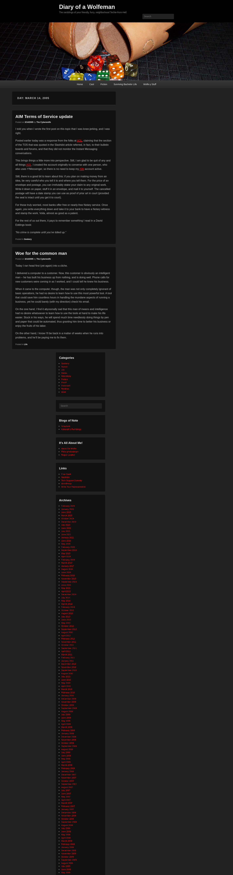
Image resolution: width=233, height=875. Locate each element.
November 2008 (68, 740)
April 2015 (66, 591)
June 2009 (66, 717)
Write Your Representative (73, 487)
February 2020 (68, 547)
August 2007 (67, 787)
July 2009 (65, 714)
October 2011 (67, 645)
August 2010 (67, 673)
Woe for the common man (41, 253)
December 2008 (68, 736)
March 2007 (66, 803)
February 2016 (68, 575)
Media (64, 373)
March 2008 (66, 765)
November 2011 (68, 642)
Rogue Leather (68, 455)
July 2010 (65, 676)
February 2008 (68, 768)
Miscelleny (66, 376)
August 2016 (67, 569)
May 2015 (65, 588)
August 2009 (67, 711)
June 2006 (66, 831)
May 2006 (65, 834)
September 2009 (69, 708)
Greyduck (65, 426)
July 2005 (65, 866)
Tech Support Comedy (71, 480)
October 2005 (67, 857)
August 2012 (67, 632)
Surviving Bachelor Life (125, 84)
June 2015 (66, 585)
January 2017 (67, 566)
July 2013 (65, 616)
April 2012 (66, 635)
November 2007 (68, 777)
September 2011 (69, 648)
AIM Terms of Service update (44, 116)
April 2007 (66, 800)
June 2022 (66, 528)
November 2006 (68, 815)
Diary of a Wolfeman (87, 7)
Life (25, 344)
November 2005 (68, 853)
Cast (91, 84)
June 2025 (66, 512)
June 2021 (66, 534)
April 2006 (66, 838)
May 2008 (65, 759)
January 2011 (67, 661)
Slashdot (65, 477)
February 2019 (68, 559)
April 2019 (66, 556)
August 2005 (67, 863)
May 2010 (65, 683)
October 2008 (67, 743)
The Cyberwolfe (43, 122)
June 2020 (66, 541)
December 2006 (68, 812)
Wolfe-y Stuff (149, 84)
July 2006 (65, 828)
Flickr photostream (69, 451)
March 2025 (66, 515)
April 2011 (66, 651)
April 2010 (66, 686)
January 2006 (67, 847)
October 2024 (67, 518)
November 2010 (68, 667)
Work (63, 392)
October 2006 (67, 819)
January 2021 (67, 537)
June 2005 (66, 869)
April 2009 (66, 724)
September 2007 (69, 784)
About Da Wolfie (68, 448)
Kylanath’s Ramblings (71, 429)
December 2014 (68, 594)
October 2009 (67, 705)
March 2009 (66, 727)
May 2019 (65, 553)
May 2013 (65, 623)
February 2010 (68, 692)
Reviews (65, 389)
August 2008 (67, 749)
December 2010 (68, 664)
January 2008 (67, 771)
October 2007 (67, 781)
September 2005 (69, 860)
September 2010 (69, 670)
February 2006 (68, 844)
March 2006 (66, 841)
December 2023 (68, 522)
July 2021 (65, 531)
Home (80, 84)
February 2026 (68, 506)
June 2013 (66, 619)
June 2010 (66, 680)
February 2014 (68, 607)
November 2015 (68, 578)
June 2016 (66, 572)
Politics (64, 379)
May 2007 (65, 796)
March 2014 (66, 604)
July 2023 (65, 525)
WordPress (66, 483)
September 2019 (69, 550)
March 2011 (66, 654)
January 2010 (67, 695)
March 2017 (66, 563)
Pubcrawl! (65, 385)
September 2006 (69, 822)
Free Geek (66, 474)
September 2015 (69, 582)
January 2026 (67, 509)
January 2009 (67, 733)
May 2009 (65, 721)
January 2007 (67, 809)
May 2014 (65, 600)
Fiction (103, 84)
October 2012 (67, 626)
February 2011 (68, 657)
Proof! (64, 382)
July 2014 (65, 597)
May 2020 (65, 544)
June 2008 (66, 755)
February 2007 (68, 806)
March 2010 (66, 689)
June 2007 (66, 793)
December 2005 (68, 850)
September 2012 (69, 629)
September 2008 (69, 746)
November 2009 (68, 702)
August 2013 (67, 613)
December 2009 (68, 699)
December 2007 (68, 774)
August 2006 (67, 825)
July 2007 (65, 790)
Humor (64, 366)
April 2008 (66, 762)
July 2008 (65, 752)
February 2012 (68, 638)
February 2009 (68, 730)
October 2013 (67, 610)
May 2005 (65, 872)
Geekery (28, 239)
